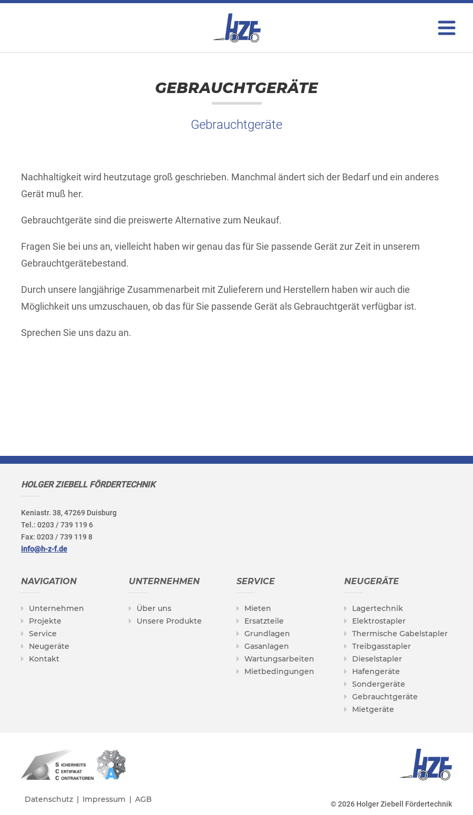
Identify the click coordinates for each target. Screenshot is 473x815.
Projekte (45, 621)
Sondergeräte (378, 684)
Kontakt (44, 659)
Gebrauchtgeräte (385, 696)
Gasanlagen (266, 646)
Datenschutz (49, 799)
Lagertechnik (377, 608)
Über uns (154, 608)
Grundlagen (267, 633)
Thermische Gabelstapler (400, 633)
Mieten (257, 608)
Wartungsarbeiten (279, 659)
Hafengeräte (376, 671)
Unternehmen (56, 608)
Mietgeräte (373, 709)
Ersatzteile (264, 621)
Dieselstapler (377, 659)
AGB (143, 799)
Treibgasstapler (381, 646)
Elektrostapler (379, 621)
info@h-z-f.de (44, 549)
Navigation (49, 581)
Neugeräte (49, 646)
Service (43, 633)
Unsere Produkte (169, 621)
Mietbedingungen (279, 671)
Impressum (104, 799)
